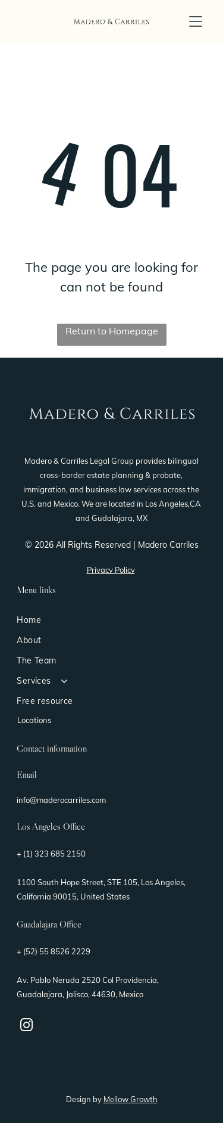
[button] (195, 21)
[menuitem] (111, 620)
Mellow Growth (130, 1099)
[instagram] (26, 1027)
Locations (34, 720)
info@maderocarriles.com (61, 800)
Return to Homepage (111, 331)
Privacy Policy (111, 570)
